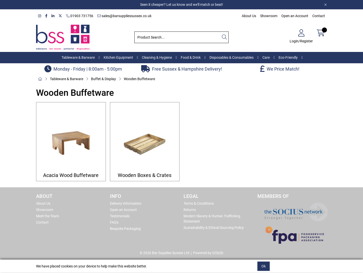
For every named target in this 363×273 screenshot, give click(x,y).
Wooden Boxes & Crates (144, 175)
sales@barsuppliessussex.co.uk (124, 16)
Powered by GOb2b (208, 253)
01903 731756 (79, 16)
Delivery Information (125, 203)
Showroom (268, 16)
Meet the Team (47, 216)
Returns (190, 210)
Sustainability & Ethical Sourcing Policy (214, 228)
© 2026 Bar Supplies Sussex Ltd (164, 253)
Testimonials (120, 216)
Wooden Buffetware (139, 79)
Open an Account (294, 16)
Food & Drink (191, 57)
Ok (263, 266)
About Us (249, 16)
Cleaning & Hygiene (157, 57)
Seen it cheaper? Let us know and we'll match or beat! (181, 5)
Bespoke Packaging (125, 229)
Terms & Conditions (199, 203)
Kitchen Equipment (118, 57)
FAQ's (114, 222)
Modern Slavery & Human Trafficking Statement (212, 218)
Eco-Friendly (288, 57)
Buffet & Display (103, 79)
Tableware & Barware (78, 57)
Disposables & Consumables (231, 57)
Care (266, 57)
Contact (318, 16)
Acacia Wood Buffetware (71, 175)
